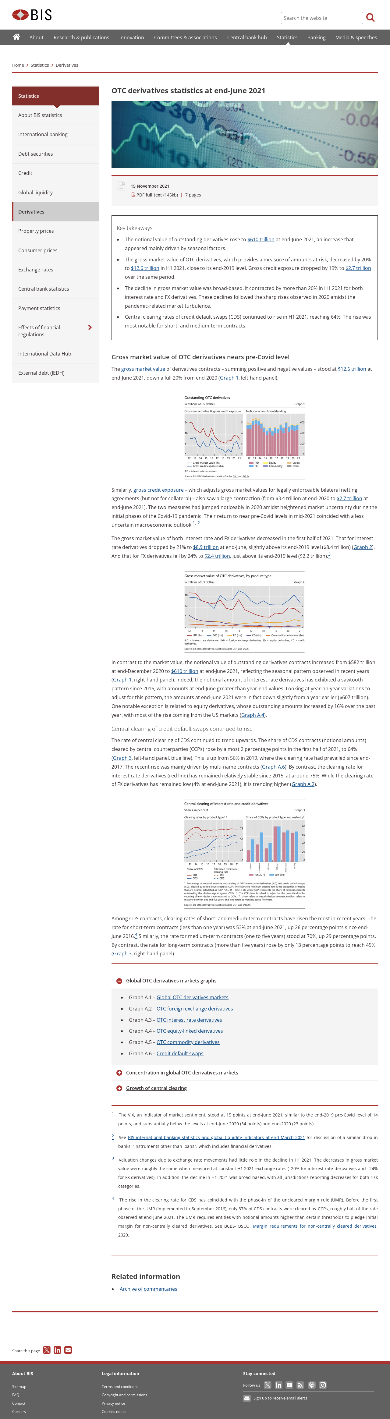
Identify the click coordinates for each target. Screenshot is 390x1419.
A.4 (252, 702)
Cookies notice (114, 1399)
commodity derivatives (188, 1030)
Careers (19, 1399)
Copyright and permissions (124, 1382)
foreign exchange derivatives (195, 996)
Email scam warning (119, 1407)
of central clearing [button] (156, 1076)
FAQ (15, 1382)
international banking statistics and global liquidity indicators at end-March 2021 (216, 1125)
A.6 (273, 754)
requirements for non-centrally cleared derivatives (315, 1214)
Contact (18, 1391)
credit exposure (158, 477)
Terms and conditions (120, 1374)
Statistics (40, 53)
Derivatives (67, 53)
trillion (261, 227)
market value (143, 356)
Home (18, 53)
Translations (22, 1407)
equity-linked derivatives (190, 1019)
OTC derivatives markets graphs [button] (171, 968)
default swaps (180, 1041)
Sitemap (19, 1374)
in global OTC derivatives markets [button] (182, 1060)
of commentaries (148, 1276)
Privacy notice (113, 1391)
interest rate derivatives (189, 1007)
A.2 (303, 772)
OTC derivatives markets (193, 985)
